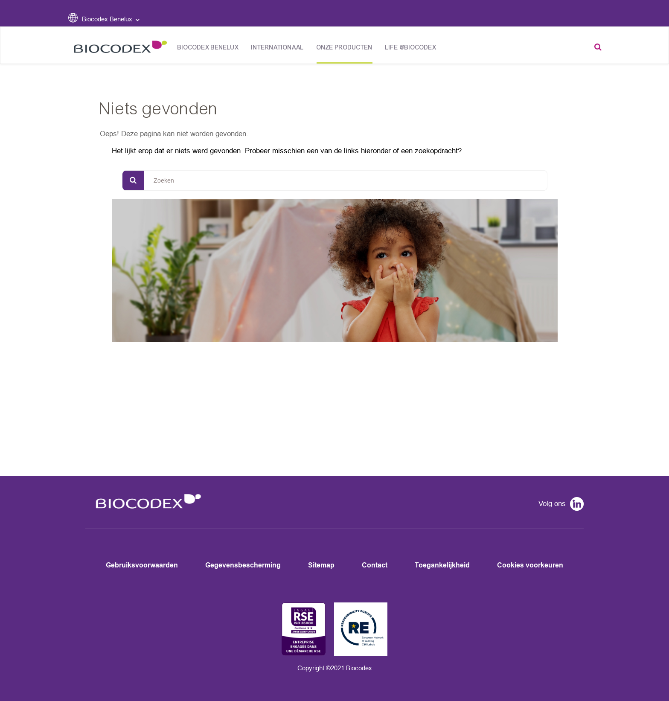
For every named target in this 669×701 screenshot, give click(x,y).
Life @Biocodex (410, 47)
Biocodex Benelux (208, 47)
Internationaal (277, 47)
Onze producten (344, 47)
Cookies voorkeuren (530, 565)
